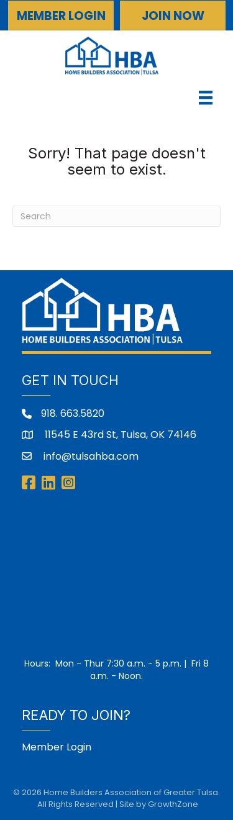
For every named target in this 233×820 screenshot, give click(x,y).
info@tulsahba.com (90, 456)
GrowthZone (173, 804)
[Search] (116, 216)
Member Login (56, 747)
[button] (61, 15)
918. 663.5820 (72, 413)
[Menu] (206, 97)
